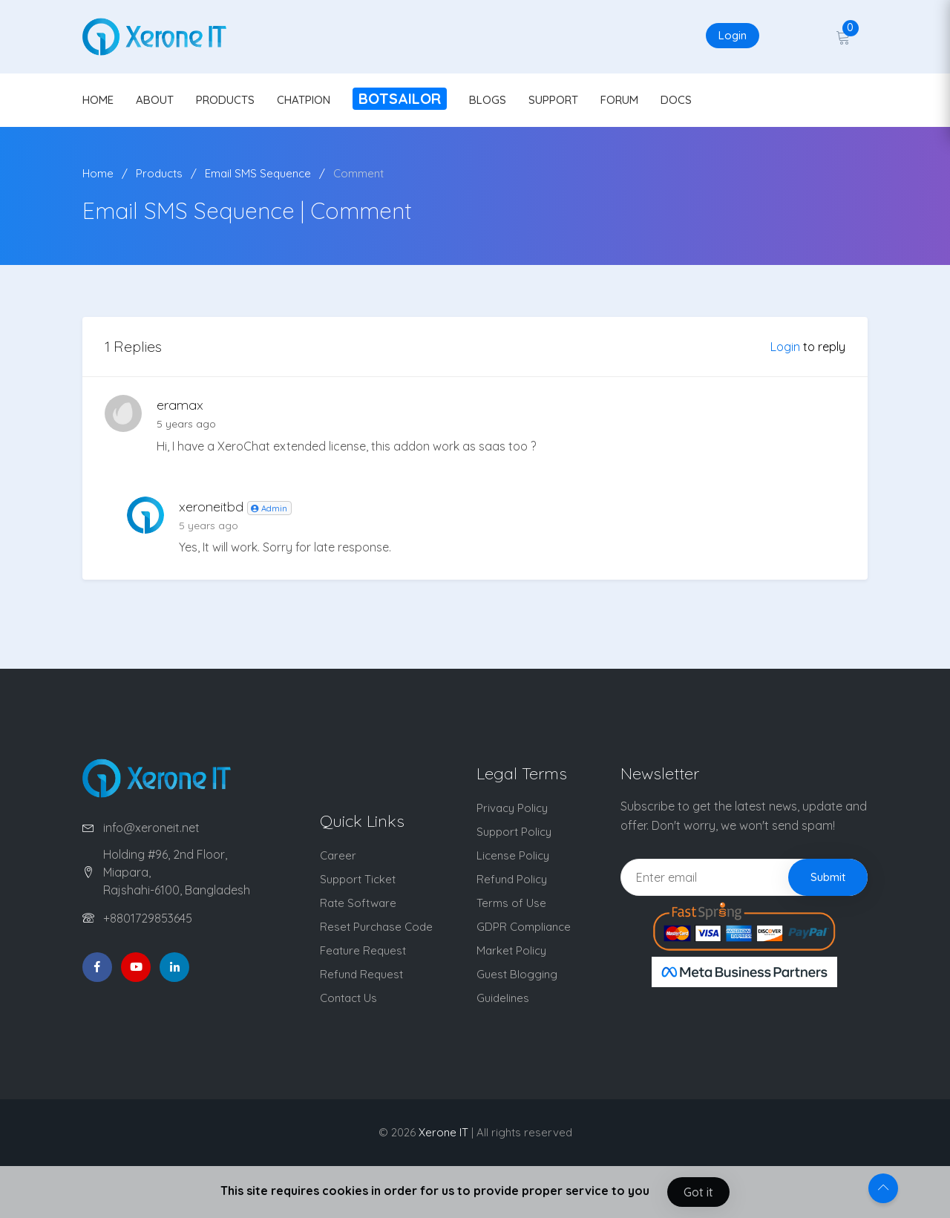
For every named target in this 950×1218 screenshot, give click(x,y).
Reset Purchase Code (376, 927)
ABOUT (155, 100)
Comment (358, 173)
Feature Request (363, 950)
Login (732, 35)
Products (159, 173)
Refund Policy (511, 879)
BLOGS (487, 100)
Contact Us (348, 998)
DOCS (676, 100)
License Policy (512, 855)
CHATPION (303, 100)
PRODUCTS (225, 100)
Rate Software (358, 903)
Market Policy (511, 950)
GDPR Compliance (523, 927)
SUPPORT (553, 100)
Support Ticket (358, 879)
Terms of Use (511, 903)
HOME (98, 100)
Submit (827, 877)
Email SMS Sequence (258, 173)
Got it (698, 1192)
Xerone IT (443, 1132)
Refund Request (361, 974)
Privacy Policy (512, 808)
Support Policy (513, 832)
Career (338, 855)
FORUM (619, 100)
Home (98, 173)
